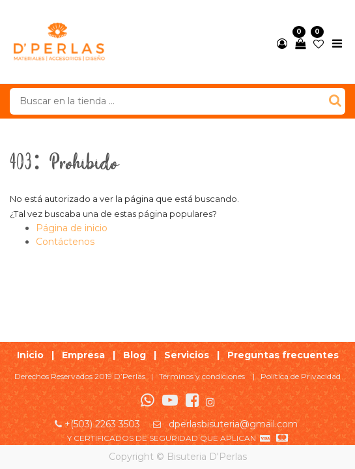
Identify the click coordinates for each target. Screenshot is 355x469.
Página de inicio (71, 228)
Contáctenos (65, 242)
